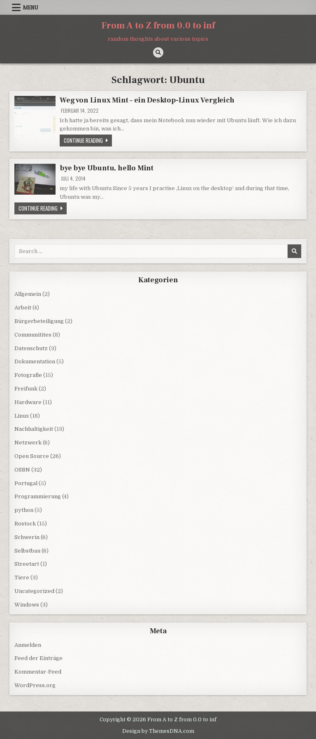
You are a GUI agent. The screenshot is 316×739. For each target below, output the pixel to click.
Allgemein (27, 294)
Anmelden (27, 645)
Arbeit (22, 307)
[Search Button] (158, 52)
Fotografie (28, 375)
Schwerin (27, 537)
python (23, 510)
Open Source (31, 456)
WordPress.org (35, 685)
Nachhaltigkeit (33, 429)
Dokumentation (34, 361)
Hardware (28, 402)
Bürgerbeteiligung (39, 321)
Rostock (25, 524)
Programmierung (37, 496)
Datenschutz (31, 348)
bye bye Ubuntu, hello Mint (106, 168)
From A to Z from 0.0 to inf (158, 25)
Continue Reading (88, 140)
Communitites (32, 335)
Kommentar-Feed (37, 672)
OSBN (22, 470)
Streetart (26, 564)
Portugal (25, 483)
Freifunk (25, 389)
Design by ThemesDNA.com (158, 731)
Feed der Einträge (38, 658)
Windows (26, 605)
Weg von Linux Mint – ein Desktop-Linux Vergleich (147, 100)
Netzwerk (28, 442)
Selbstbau (27, 551)
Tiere (21, 577)
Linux (21, 416)
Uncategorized (34, 591)
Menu (30, 7)
